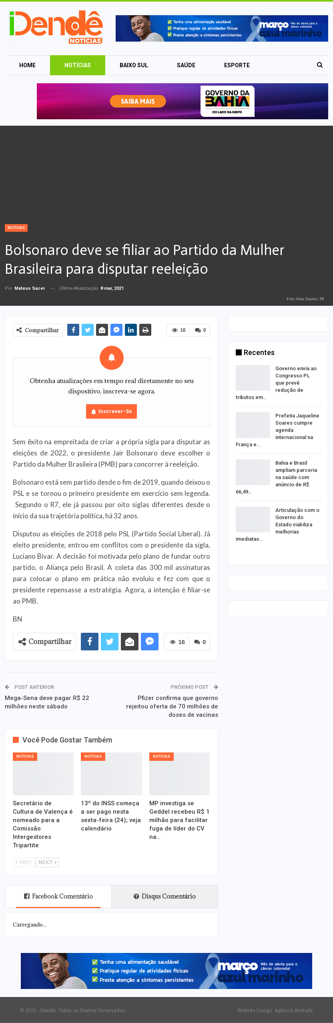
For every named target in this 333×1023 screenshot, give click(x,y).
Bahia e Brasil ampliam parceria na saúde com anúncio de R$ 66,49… (276, 477)
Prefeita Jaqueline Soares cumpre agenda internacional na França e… (277, 430)
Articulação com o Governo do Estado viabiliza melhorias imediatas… (277, 524)
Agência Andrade (294, 1010)
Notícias (77, 65)
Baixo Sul (134, 65)
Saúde (186, 65)
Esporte (237, 65)
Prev (24, 862)
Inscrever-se (115, 411)
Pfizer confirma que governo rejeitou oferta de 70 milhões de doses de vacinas (172, 706)
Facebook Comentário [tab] (58, 896)
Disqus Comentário (165, 896)
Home (27, 65)
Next (47, 862)
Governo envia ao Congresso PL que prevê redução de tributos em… (276, 382)
